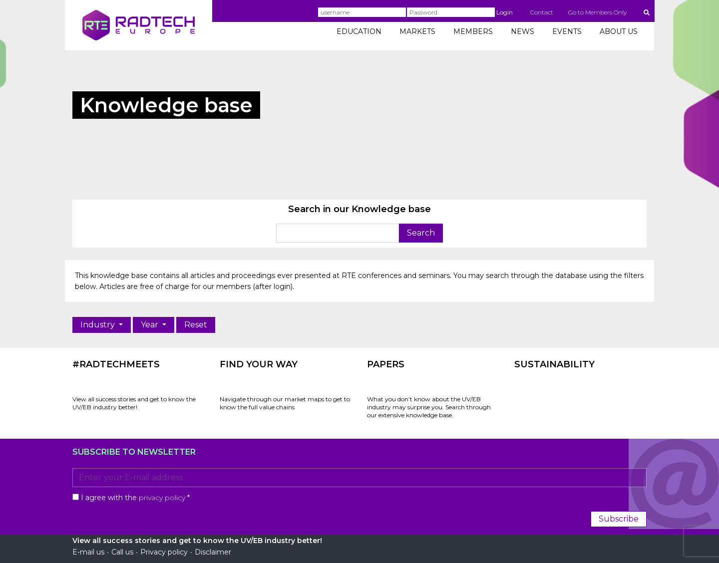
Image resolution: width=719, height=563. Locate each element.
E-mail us (88, 552)
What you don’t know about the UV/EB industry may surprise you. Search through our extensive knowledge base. (429, 407)
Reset (195, 324)
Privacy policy (164, 552)
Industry (98, 324)
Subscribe (619, 519)
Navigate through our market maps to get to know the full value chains (285, 403)
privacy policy (162, 497)
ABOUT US (619, 31)
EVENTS (567, 31)
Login (504, 12)
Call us (122, 552)
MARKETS (417, 31)
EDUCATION (359, 31)
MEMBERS (473, 31)
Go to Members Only (597, 12)
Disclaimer (213, 552)
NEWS (522, 31)
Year (150, 324)
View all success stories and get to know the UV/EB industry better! (134, 403)
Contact (541, 12)
